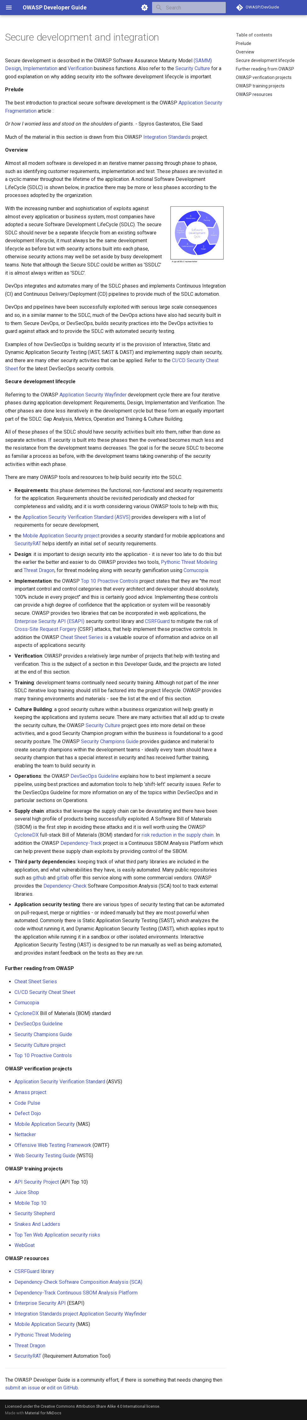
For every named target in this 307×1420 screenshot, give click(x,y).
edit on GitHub (62, 1388)
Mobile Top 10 (30, 1203)
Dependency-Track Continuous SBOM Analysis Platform (76, 1293)
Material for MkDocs (43, 1413)
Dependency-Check (65, 886)
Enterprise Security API (40, 1303)
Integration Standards (166, 137)
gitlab (63, 878)
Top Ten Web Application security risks (57, 1235)
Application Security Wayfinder (93, 395)
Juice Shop (26, 1192)
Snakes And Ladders (37, 1224)
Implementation (40, 68)
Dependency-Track (81, 843)
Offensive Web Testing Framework (52, 1145)
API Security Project (36, 1182)
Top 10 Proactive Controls (109, 581)
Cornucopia (196, 570)
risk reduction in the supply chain (177, 835)
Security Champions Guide (110, 741)
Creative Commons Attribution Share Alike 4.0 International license (100, 1406)
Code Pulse (27, 1103)
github (39, 878)
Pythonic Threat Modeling (189, 562)
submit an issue (22, 1388)
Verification (80, 68)
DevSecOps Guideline (95, 776)
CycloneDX (26, 835)
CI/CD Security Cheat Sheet (44, 992)
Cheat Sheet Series (81, 637)
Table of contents (254, 34)
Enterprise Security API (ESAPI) (49, 621)
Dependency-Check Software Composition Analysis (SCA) (78, 1282)
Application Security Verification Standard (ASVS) (76, 517)
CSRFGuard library (34, 1271)
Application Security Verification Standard (59, 1082)
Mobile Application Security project (61, 536)
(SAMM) (203, 61)
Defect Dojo (27, 1113)
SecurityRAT (27, 544)
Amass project (30, 1092)
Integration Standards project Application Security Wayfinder (80, 1314)
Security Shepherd (34, 1213)
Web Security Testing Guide (44, 1156)
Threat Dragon (39, 570)
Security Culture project (39, 1045)
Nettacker (25, 1134)
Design (13, 68)
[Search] (189, 7)
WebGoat (24, 1245)
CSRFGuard (157, 621)
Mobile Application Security (44, 1124)
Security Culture (192, 68)
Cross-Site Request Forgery (45, 629)
